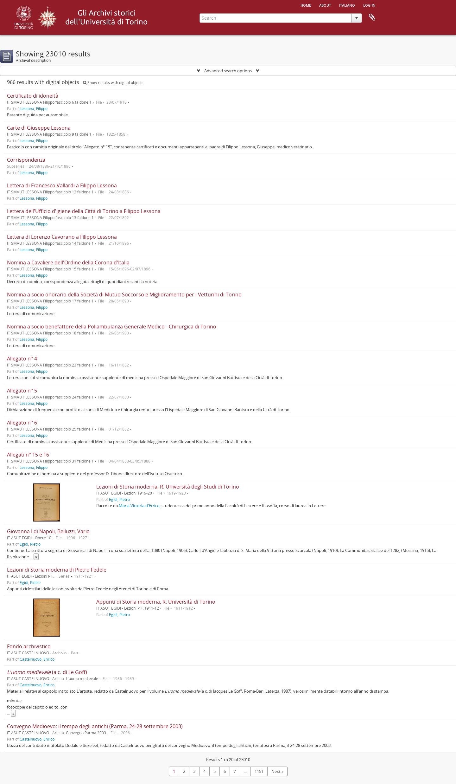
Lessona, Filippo (34, 108)
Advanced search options (228, 71)
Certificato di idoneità (32, 95)
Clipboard (372, 17)
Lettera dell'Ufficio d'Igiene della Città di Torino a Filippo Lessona (84, 211)
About (325, 4)
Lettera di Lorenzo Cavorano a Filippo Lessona (62, 236)
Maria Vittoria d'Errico (139, 506)
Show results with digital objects (113, 82)
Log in (369, 4)
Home (306, 4)
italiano (347, 4)
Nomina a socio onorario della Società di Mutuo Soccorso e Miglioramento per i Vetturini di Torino (124, 294)
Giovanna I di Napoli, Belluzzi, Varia (48, 531)
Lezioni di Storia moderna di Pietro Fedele (56, 569)
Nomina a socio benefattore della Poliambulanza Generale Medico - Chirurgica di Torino (111, 326)
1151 (259, 771)
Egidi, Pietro (119, 499)
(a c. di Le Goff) (47, 672)
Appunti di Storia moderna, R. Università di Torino (155, 601)
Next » (277, 771)
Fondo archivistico (29, 646)
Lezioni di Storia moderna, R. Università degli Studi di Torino (167, 486)
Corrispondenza (26, 159)
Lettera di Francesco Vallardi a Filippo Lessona (62, 185)
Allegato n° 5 (22, 390)
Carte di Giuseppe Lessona (39, 127)
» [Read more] (36, 557)
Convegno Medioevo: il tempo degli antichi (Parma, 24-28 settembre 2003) (95, 726)
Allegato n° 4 (22, 358)
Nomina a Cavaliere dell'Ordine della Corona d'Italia (68, 262)
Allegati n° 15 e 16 (28, 454)
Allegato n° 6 (22, 422)
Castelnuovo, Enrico (37, 659)
